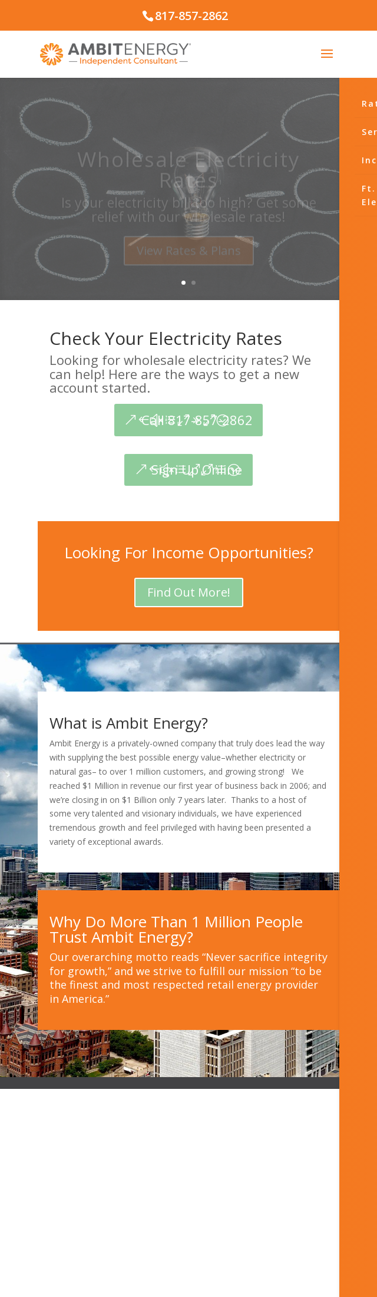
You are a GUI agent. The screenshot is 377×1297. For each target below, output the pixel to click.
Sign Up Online (196, 469)
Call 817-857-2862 (197, 420)
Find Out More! (188, 592)
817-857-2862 (191, 16)
